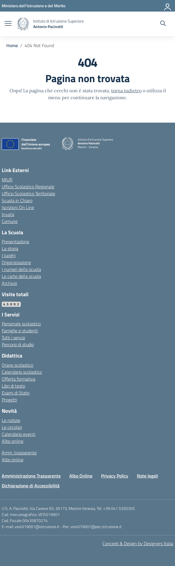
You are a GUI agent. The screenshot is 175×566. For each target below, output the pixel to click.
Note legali (147, 475)
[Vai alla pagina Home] (12, 45)
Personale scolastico (21, 323)
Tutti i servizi (13, 337)
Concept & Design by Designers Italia (138, 543)
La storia (10, 248)
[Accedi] (167, 6)
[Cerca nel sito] (163, 24)
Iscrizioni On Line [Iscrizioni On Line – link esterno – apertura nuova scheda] (18, 207)
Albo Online (80, 475)
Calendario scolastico (22, 371)
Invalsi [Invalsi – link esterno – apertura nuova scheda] (8, 214)
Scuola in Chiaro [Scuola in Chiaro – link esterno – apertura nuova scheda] (17, 200)
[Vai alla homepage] (23, 23)
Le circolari (12, 427)
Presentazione (15, 241)
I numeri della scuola (21, 269)
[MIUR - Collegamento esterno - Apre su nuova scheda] (33, 6)
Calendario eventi (18, 434)
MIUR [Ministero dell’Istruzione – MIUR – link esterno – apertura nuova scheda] (7, 179)
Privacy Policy (114, 475)
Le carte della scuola (21, 276)
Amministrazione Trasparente (31, 475)
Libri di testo (13, 385)
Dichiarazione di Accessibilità (30, 485)
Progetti (9, 399)
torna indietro (126, 90)
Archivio (9, 283)
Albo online (12, 441)
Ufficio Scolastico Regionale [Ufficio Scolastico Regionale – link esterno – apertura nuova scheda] (28, 186)
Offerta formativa (18, 378)
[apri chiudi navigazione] (8, 24)
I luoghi (9, 255)
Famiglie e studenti (20, 330)
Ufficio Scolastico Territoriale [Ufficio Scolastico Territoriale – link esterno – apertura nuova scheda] (28, 193)
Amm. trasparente (19, 452)
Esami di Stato (15, 392)
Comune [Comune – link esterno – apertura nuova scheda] (10, 221)
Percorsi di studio (18, 344)
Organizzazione (16, 262)
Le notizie (11, 420)
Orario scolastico (17, 365)
